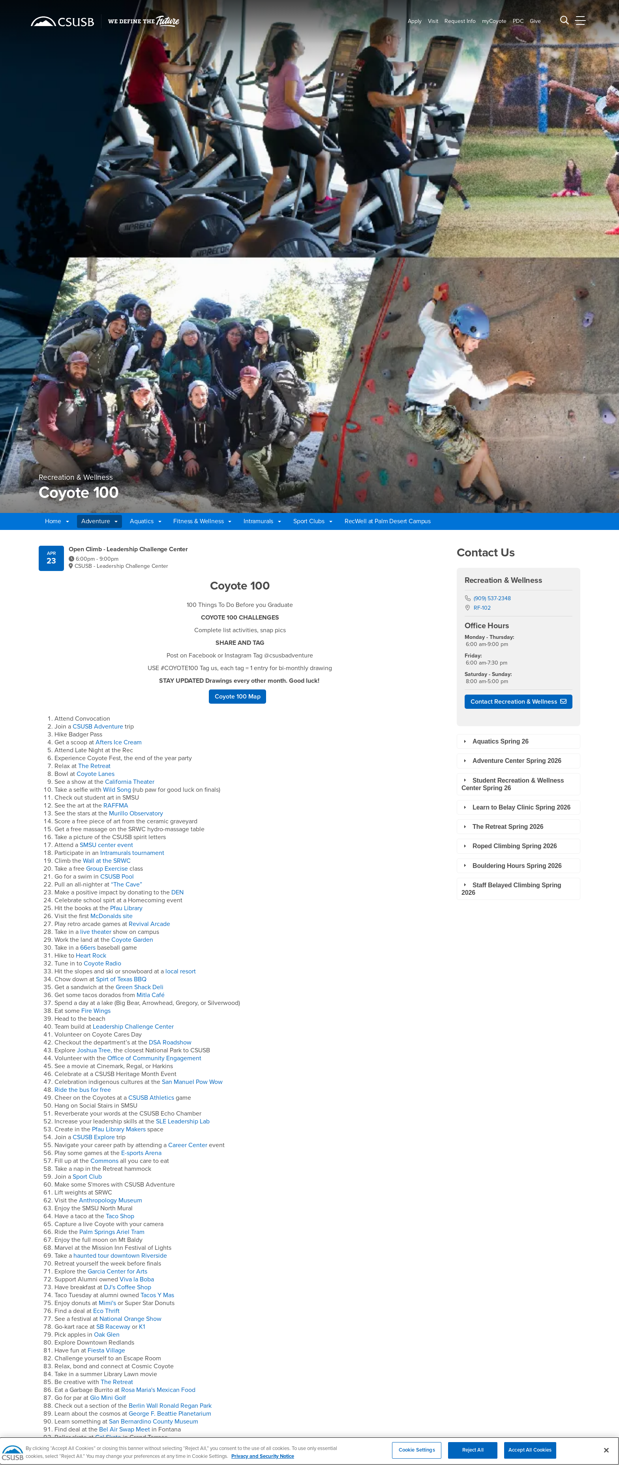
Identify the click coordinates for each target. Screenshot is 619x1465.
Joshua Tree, (94, 1050)
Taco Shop (120, 1216)
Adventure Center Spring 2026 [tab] (511, 760)
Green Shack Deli (139, 987)
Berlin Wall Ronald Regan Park (170, 1406)
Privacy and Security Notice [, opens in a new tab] (262, 1460)
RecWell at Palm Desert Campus (388, 521)
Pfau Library (126, 908)
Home (57, 521)
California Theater (129, 782)
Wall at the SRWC (107, 861)
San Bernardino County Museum (153, 1422)
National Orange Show (130, 1319)
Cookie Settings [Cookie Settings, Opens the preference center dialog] (417, 1455)
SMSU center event (106, 845)
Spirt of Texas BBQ (121, 979)
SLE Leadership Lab (183, 1121)
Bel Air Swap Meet (125, 1429)
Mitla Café (151, 995)
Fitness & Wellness (202, 521)
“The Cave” (126, 884)
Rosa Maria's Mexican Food (158, 1390)
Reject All (473, 1455)
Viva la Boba (137, 1279)
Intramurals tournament (132, 853)
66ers (88, 948)
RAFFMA (115, 806)
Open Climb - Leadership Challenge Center (128, 549)
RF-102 (482, 608)
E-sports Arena (141, 1153)
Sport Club (87, 1177)
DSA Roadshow (170, 1042)
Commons (104, 1161)
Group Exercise (107, 869)
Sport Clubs (312, 521)
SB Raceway (113, 1327)
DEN (177, 892)
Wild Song (118, 790)
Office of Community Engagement (154, 1058)
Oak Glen (107, 1335)
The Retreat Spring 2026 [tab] (502, 826)
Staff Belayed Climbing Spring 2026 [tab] (511, 888)
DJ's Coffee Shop (127, 1287)
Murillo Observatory (136, 813)
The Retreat (94, 766)
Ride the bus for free (82, 1090)
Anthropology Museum (110, 1200)
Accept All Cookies (529, 1455)
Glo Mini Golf (108, 1398)
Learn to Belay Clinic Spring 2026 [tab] (515, 807)
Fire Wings (96, 1011)
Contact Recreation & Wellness (514, 702)
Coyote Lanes (95, 774)
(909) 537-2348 (492, 598)
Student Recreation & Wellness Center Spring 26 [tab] (512, 784)
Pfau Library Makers (119, 1129)
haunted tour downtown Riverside (119, 1256)
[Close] (606, 1454)
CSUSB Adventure (98, 727)
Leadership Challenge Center (133, 1027)
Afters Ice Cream (119, 742)
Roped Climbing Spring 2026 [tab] (509, 846)
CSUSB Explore (94, 1137)
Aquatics (145, 521)
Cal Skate (108, 1437)
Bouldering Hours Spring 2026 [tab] (511, 865)
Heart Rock (91, 956)
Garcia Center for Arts (117, 1271)
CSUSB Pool (117, 877)
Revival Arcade (149, 924)
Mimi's (107, 1303)
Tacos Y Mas (157, 1295)
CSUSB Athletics (151, 1098)
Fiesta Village (106, 1350)
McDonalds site (111, 916)
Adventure (99, 521)
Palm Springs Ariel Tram (111, 1232)
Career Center (188, 1145)
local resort (180, 971)
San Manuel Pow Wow (192, 1082)
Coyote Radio (102, 963)
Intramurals (262, 521)
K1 (142, 1327)
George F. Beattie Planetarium (170, 1414)
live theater (95, 932)
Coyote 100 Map (238, 697)
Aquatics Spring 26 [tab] (495, 741)
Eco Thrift (106, 1311)
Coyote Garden (132, 940)
